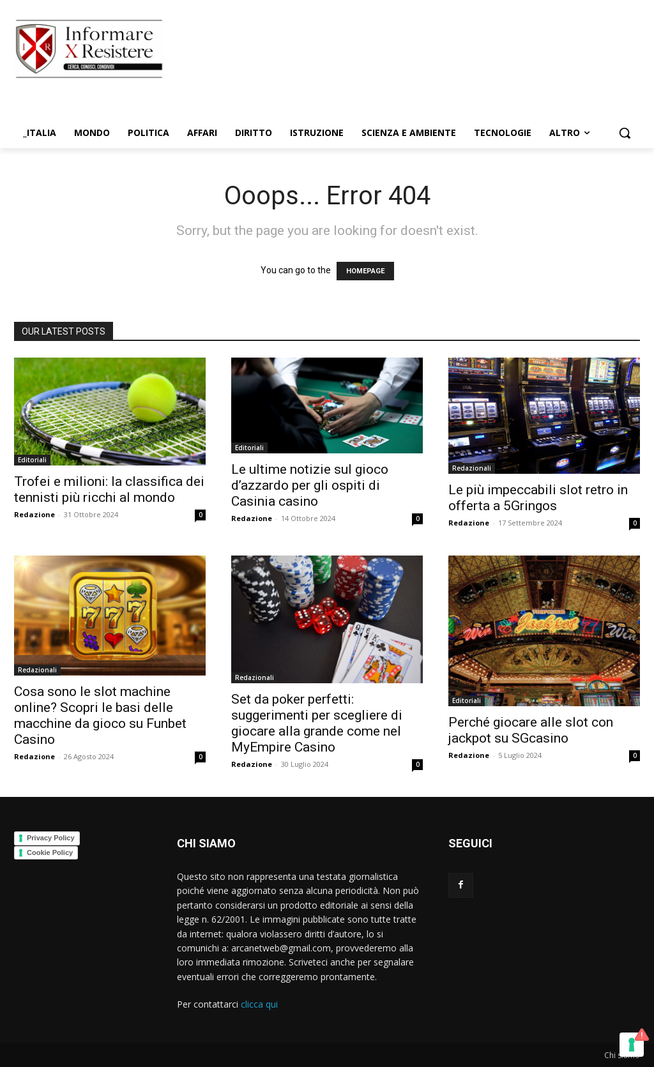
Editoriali (32, 459)
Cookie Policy (50, 852)
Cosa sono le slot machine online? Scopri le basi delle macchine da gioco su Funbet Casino (100, 715)
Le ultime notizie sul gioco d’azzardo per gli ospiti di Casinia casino (309, 485)
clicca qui (259, 1004)
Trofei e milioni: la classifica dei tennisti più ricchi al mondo (109, 489)
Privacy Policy (51, 838)
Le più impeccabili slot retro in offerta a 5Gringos (538, 497)
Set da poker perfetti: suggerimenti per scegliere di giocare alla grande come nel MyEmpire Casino (316, 723)
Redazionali (471, 468)
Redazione (34, 514)
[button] (624, 132)
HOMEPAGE (365, 271)
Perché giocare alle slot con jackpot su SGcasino (530, 730)
